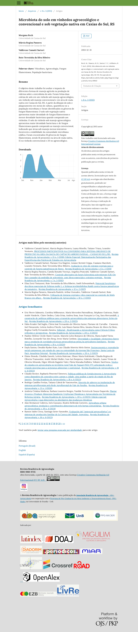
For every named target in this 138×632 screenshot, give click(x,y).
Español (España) (27, 454)
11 (37, 423)
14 (44, 423)
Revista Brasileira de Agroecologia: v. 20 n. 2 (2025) (53, 321)
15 (47, 423)
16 (49, 423)
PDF (87, 36)
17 (52, 423)
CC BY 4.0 (85, 179)
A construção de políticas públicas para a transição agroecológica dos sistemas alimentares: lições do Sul (72, 318)
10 (35, 423)
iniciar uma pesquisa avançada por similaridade (60, 430)
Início (21, 11)
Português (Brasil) (27, 445)
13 (42, 423)
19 (57, 423)
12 (39, 423)
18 (54, 423)
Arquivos (32, 11)
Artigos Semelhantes (30, 306)
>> (64, 423)
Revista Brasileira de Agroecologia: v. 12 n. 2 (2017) (62, 289)
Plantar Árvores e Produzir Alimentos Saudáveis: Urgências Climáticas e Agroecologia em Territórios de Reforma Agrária (71, 394)
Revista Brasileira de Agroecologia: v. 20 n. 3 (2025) (73, 333)
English (22, 450)
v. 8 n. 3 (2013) (46, 11)
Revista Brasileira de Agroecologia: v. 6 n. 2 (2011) (88, 268)
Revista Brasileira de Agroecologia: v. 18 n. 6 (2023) (57, 379)
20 (59, 423)
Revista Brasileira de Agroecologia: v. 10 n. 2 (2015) (67, 298)
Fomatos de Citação (92, 86)
